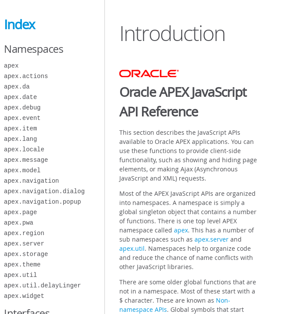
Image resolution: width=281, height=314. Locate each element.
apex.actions (26, 76)
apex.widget (24, 296)
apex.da (17, 86)
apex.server (24, 243)
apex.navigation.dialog (44, 191)
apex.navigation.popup (42, 202)
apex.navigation (31, 181)
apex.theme (22, 264)
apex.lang (20, 139)
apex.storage (26, 254)
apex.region (24, 233)
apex (11, 65)
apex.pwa (18, 222)
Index (19, 24)
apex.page (20, 212)
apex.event (22, 118)
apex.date (20, 97)
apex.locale (24, 149)
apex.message (26, 160)
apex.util (20, 275)
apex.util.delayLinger (42, 285)
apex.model (22, 170)
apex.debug (22, 107)
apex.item (20, 128)
